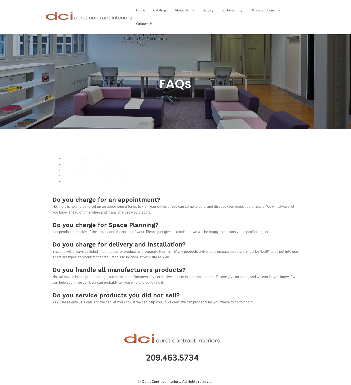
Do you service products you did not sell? (95, 181)
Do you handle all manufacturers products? (97, 176)
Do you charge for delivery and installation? (97, 170)
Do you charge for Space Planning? (91, 164)
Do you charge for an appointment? (91, 158)
